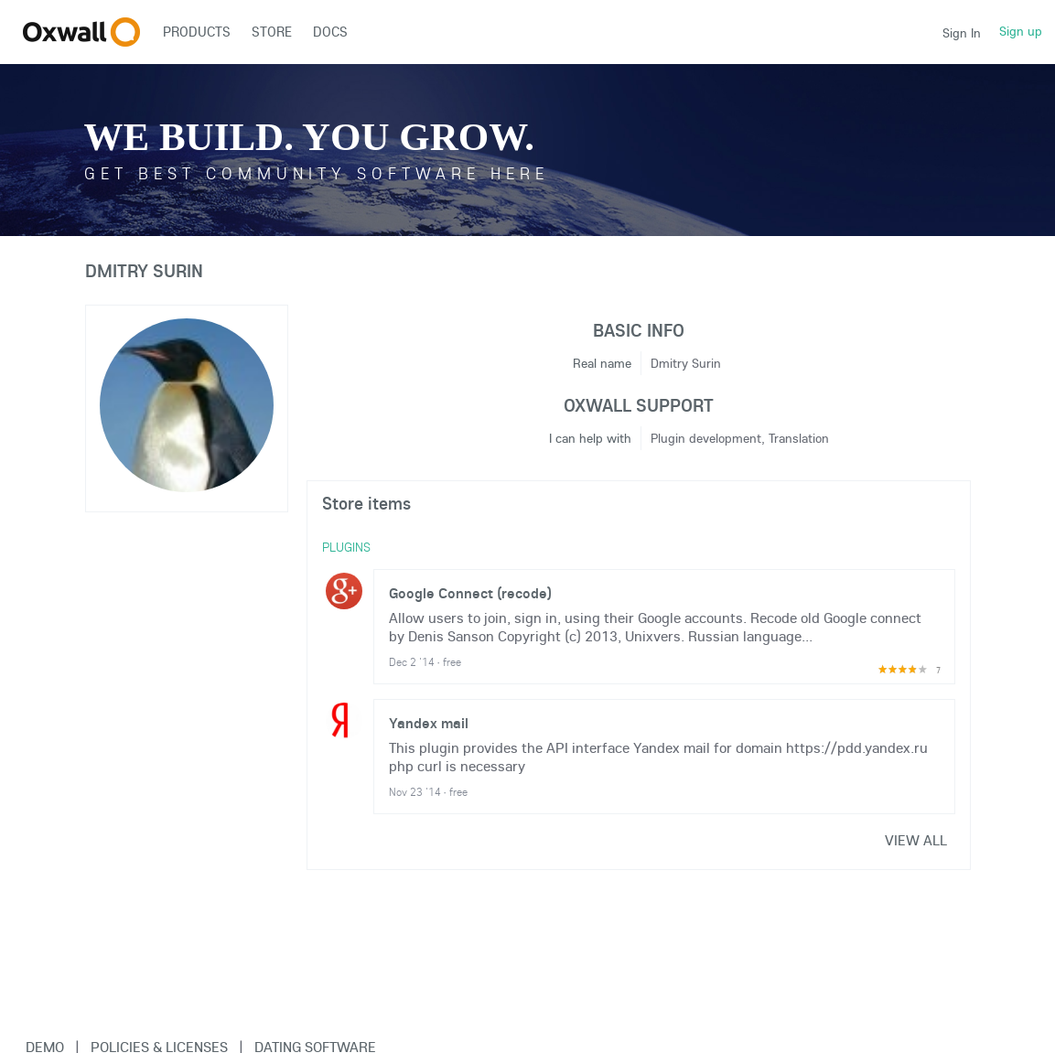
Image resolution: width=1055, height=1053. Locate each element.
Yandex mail (428, 723)
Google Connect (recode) (470, 593)
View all (916, 840)
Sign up (1020, 31)
